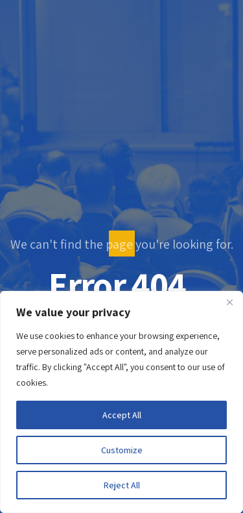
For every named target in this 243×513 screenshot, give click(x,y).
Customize (122, 450)
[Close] (229, 302)
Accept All (121, 415)
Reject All (122, 485)
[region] (121, 402)
